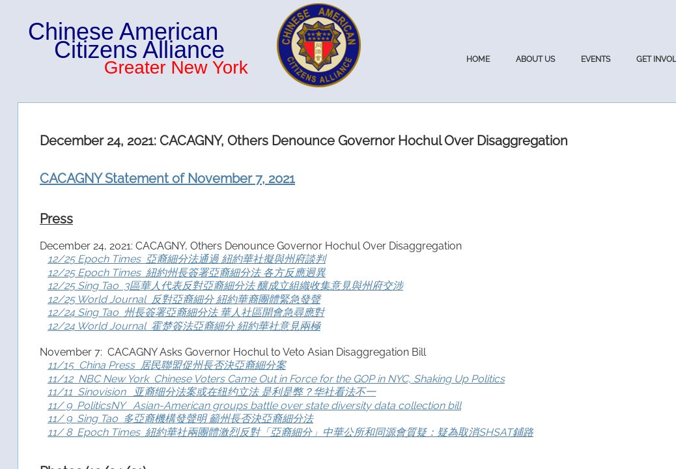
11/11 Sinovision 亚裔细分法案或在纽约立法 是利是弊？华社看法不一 (212, 392)
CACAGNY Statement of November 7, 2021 (167, 178)
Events (595, 59)
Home (478, 59)
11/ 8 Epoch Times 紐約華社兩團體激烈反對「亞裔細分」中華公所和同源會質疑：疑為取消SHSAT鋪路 (290, 432)
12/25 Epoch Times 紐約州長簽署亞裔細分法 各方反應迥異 (187, 272)
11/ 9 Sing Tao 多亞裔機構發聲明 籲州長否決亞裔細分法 (180, 418)
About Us (535, 59)
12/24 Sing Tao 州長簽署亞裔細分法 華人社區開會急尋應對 (186, 312)
